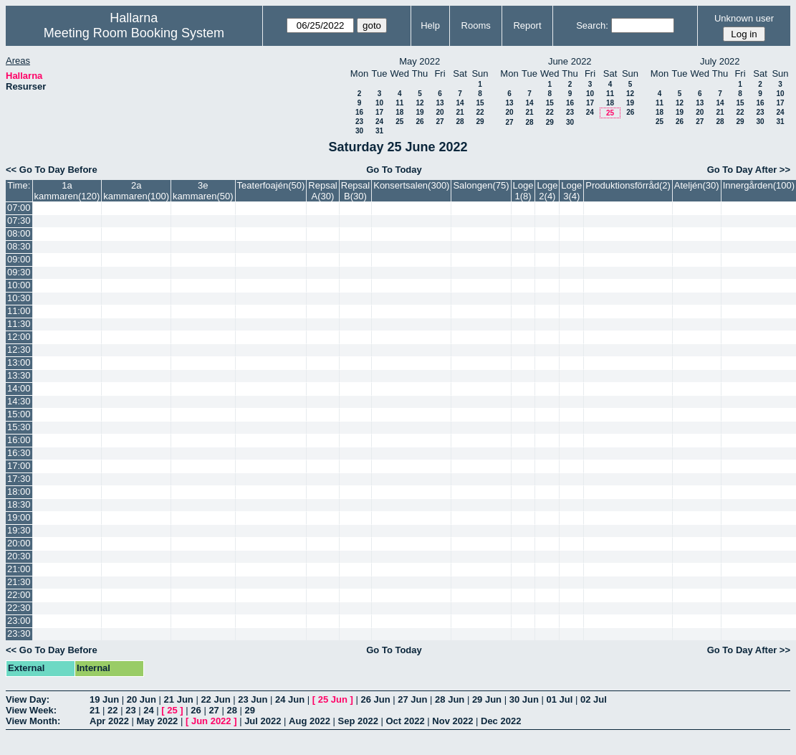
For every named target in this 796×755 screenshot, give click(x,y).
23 (359, 121)
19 (419, 112)
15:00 (19, 414)
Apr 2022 (109, 721)
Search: (592, 25)
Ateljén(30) (696, 185)
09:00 (19, 259)
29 (480, 121)
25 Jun (332, 699)
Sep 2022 (358, 721)
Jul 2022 (262, 721)
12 (419, 103)
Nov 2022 (452, 721)
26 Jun (375, 699)
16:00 (19, 440)
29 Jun (487, 699)
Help (430, 25)
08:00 (19, 233)
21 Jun (178, 699)
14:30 (19, 401)
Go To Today (394, 169)
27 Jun (412, 699)
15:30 (19, 427)
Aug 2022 (309, 721)
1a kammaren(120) (67, 190)
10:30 (19, 298)
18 (399, 112)
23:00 (19, 620)
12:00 (19, 336)
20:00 (19, 543)
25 (399, 121)
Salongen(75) (481, 185)
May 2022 (157, 721)
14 (460, 103)
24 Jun (290, 699)
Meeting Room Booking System (134, 33)
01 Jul (559, 699)
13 (439, 103)
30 (359, 131)
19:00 (19, 517)
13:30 (19, 375)
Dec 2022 (501, 721)
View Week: (31, 710)
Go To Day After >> (748, 169)
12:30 (19, 349)
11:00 (19, 310)
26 (419, 121)
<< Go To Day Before (51, 169)
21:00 (19, 569)
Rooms (476, 25)
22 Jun (215, 699)
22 (480, 112)
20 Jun (141, 699)
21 (460, 112)
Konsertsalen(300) (411, 185)
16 (359, 112)
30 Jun (524, 699)
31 (379, 131)
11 (399, 103)
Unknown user (744, 18)
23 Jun (252, 699)
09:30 (19, 272)
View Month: (33, 721)
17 (379, 112)
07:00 (19, 207)
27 (439, 121)
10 (379, 103)
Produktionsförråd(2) (628, 185)
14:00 (19, 388)
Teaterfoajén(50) (271, 185)
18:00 (19, 491)
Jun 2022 (211, 721)
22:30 (19, 607)
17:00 (19, 465)
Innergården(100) (759, 185)
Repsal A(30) (322, 190)
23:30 (19, 633)
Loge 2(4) (547, 190)
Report (527, 25)
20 (439, 112)
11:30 (19, 323)
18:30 (19, 504)
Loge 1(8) (523, 190)
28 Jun (449, 699)
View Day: (27, 699)
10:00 (19, 285)
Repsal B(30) (355, 190)
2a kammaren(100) (136, 190)
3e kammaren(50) (203, 190)
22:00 (19, 594)
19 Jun (104, 699)
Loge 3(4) (571, 190)
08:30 (19, 246)
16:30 (19, 452)
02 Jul (593, 699)
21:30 (19, 581)
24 (379, 121)
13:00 (19, 362)
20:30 (19, 556)
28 (460, 121)
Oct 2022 (404, 721)
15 (480, 103)
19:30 (19, 530)
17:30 (19, 478)
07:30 (19, 220)
